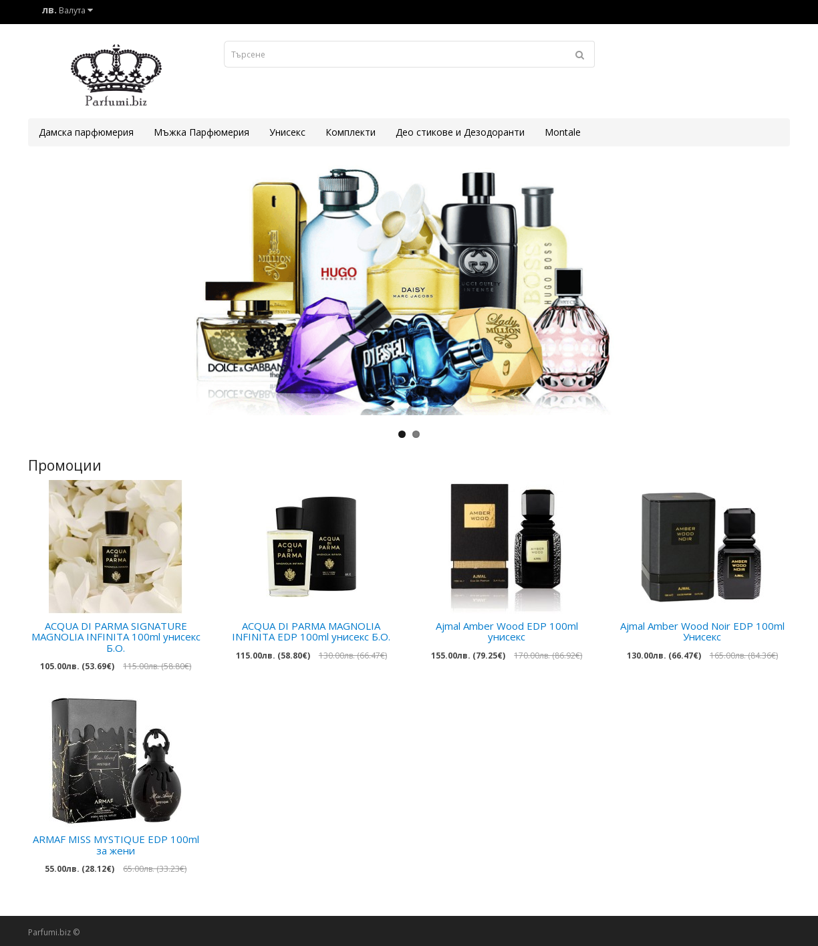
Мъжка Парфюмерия (201, 132)
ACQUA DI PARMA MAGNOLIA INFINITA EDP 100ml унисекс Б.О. (311, 631)
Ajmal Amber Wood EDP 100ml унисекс (507, 631)
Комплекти (350, 132)
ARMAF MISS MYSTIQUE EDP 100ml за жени (116, 844)
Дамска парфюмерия (86, 132)
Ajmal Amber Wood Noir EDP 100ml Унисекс (702, 631)
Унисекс (287, 132)
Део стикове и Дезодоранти (460, 132)
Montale (563, 132)
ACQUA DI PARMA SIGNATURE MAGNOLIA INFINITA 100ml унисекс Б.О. (115, 637)
